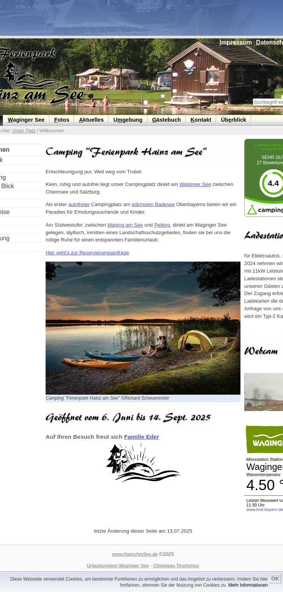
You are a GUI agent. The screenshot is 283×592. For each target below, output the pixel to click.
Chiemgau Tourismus (176, 565)
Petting (162, 225)
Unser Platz (24, 130)
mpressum (236, 42)
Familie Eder (141, 436)
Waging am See (125, 225)
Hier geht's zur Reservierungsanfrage (87, 253)
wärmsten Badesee (153, 204)
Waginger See (195, 184)
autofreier (79, 204)
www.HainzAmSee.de (135, 554)
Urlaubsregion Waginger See (118, 565)
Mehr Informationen (248, 585)
